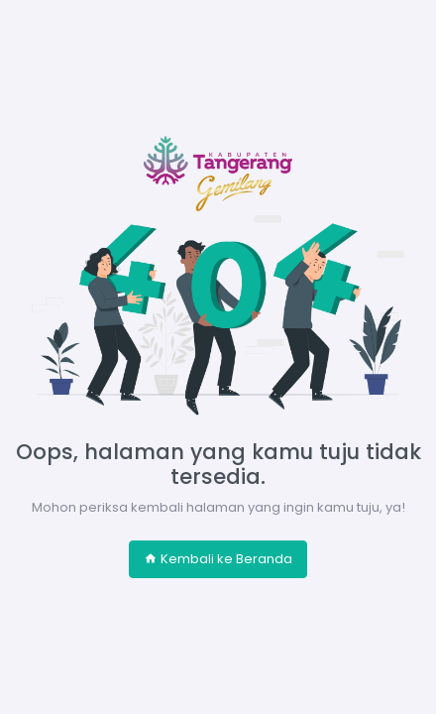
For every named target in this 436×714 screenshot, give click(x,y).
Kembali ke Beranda (218, 558)
